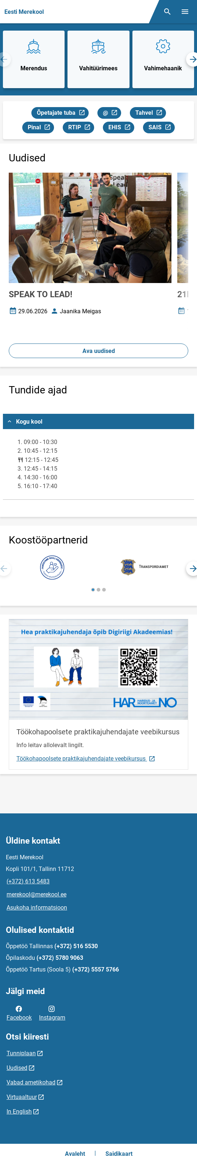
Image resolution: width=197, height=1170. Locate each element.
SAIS (161, 128)
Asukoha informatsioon (37, 907)
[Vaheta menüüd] (185, 11)
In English (19, 1111)
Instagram (52, 1012)
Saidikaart (118, 1153)
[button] (93, 590)
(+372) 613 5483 (28, 881)
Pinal (40, 128)
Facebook (19, 1012)
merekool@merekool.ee (36, 894)
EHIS (121, 128)
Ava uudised (98, 351)
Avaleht (75, 1153)
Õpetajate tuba (62, 114)
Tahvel (150, 114)
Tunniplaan (21, 1053)
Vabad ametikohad (31, 1082)
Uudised (17, 1067)
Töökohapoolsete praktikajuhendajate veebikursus (85, 758)
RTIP (81, 128)
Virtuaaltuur (22, 1097)
